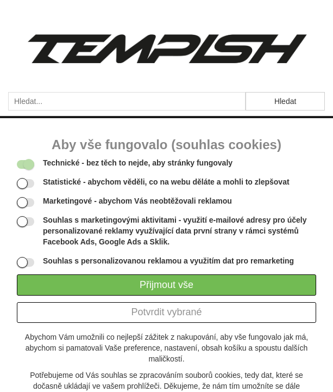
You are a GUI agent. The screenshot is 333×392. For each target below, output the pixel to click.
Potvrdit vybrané (166, 312)
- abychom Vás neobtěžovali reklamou (137, 201)
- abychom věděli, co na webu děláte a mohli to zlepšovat (166, 181)
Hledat (285, 101)
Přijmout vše (166, 284)
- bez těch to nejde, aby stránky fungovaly (138, 162)
